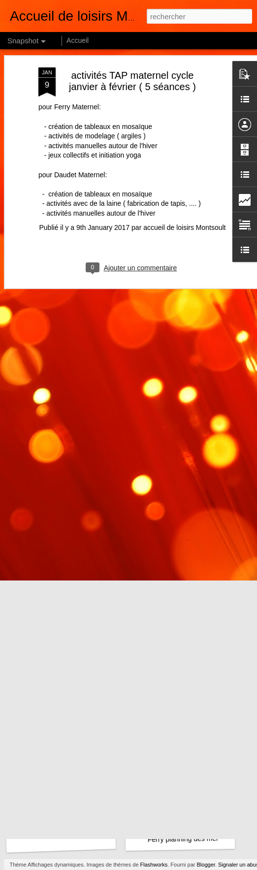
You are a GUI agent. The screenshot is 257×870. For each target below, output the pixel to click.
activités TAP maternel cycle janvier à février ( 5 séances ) (132, 61)
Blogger (206, 865)
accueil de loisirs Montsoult (184, 208)
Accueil (77, 40)
